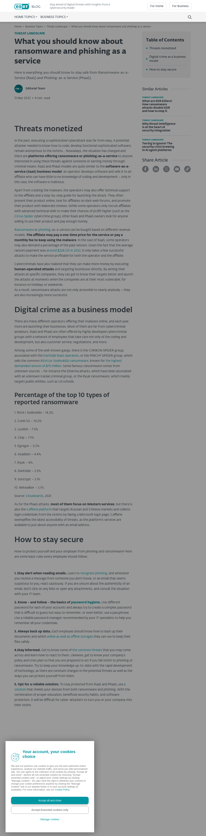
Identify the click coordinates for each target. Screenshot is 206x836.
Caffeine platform (39, 572)
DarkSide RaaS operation (61, 418)
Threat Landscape (57, 26)
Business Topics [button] (53, 17)
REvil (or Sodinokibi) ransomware (64, 424)
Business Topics (34, 26)
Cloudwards (34, 559)
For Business (180, 6)
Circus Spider (23, 279)
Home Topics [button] (24, 17)
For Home (156, 6)
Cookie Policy (62, 789)
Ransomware (24, 293)
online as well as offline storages (70, 699)
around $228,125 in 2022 (64, 313)
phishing (44, 293)
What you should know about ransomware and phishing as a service (111, 26)
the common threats (87, 713)
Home (17, 26)
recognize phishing (93, 636)
